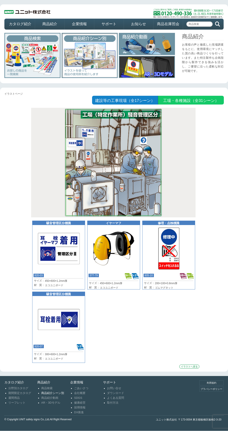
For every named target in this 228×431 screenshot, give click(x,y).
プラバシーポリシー (211, 389)
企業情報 (79, 24)
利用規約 (211, 382)
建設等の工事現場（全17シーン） (125, 100)
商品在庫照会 (168, 24)
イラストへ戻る (189, 366)
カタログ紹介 (20, 24)
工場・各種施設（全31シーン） (191, 100)
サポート (109, 24)
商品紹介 (49, 24)
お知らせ (138, 24)
